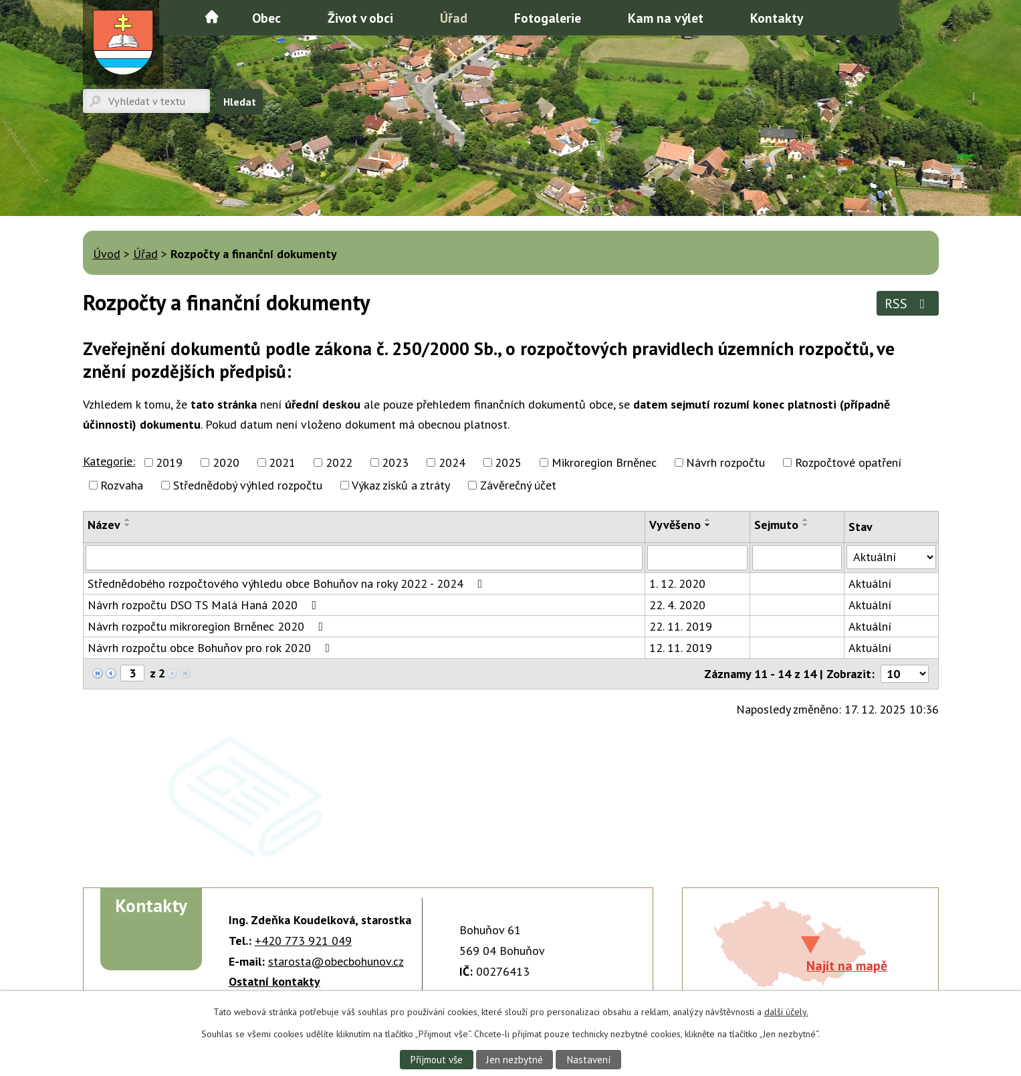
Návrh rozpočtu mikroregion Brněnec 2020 (208, 626)
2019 (169, 462)
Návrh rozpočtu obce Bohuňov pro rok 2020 (212, 647)
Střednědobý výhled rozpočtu (247, 485)
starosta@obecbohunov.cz (336, 961)
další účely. (786, 1012)
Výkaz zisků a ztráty (401, 485)
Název (104, 524)
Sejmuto (776, 524)
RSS (908, 303)
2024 (452, 462)
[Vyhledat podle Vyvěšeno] (697, 557)
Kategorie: (109, 461)
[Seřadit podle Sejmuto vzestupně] (805, 519)
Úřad (453, 17)
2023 (395, 462)
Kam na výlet (665, 17)
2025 (508, 462)
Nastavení (589, 1059)
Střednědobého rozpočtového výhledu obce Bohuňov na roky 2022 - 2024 (288, 583)
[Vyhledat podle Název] (364, 557)
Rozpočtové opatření (848, 462)
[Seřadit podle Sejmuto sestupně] (805, 525)
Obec (266, 17)
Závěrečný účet (518, 485)
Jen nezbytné (514, 1059)
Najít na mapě (846, 965)
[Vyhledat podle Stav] (890, 557)
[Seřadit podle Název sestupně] (127, 525)
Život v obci (360, 17)
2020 (226, 462)
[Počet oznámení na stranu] (905, 674)
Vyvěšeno (675, 524)
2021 (282, 462)
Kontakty (776, 17)
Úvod (212, 16)
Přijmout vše (435, 1059)
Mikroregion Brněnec (604, 462)
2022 (339, 462)
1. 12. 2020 (677, 583)
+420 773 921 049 (303, 940)
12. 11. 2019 (680, 647)
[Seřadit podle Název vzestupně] (127, 519)
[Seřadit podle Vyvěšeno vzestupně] (708, 519)
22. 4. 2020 (677, 605)
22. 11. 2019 (680, 626)
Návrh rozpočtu (725, 462)
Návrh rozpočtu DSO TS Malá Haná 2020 (205, 605)
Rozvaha (121, 485)
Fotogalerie (547, 17)
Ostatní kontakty (274, 981)
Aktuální (869, 583)
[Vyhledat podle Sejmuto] (797, 557)
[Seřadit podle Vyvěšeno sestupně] (708, 525)
